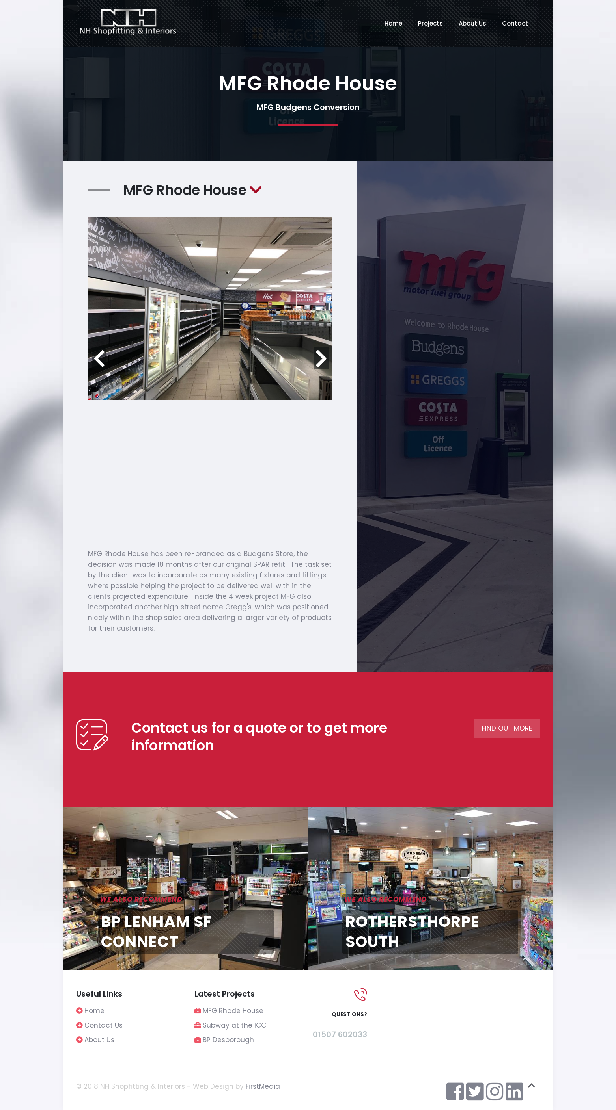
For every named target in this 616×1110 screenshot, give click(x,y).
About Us (99, 1040)
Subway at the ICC (234, 1025)
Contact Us (103, 1025)
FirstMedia (263, 1086)
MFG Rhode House (233, 1010)
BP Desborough (228, 1040)
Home (94, 1010)
